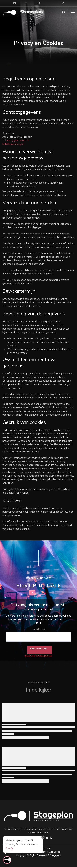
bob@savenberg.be (13, 144)
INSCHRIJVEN (38, 648)
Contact (48, 848)
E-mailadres (38, 629)
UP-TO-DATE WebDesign (48, 851)
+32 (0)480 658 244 (18, 140)
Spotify (9, 848)
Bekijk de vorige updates (38, 655)
